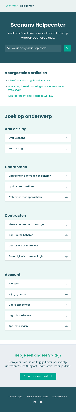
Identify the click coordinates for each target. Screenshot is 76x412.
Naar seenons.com (37, 396)
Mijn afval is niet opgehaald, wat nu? (29, 80)
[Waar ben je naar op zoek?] (33, 48)
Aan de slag (16, 129)
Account (12, 274)
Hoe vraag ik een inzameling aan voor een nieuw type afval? (36, 88)
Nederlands (60, 396)
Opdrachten (16, 167)
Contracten (15, 215)
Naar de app (15, 396)
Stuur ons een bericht (38, 376)
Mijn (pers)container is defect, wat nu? (30, 96)
